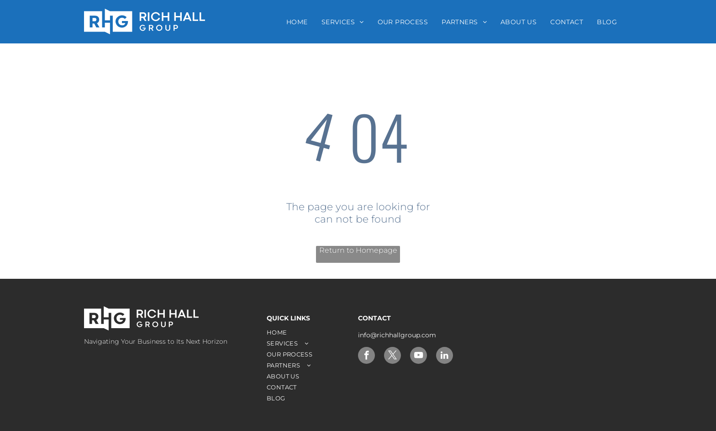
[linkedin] (444, 356)
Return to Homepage (358, 250)
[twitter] (392, 356)
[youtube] (418, 356)
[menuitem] (297, 22)
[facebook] (366, 356)
